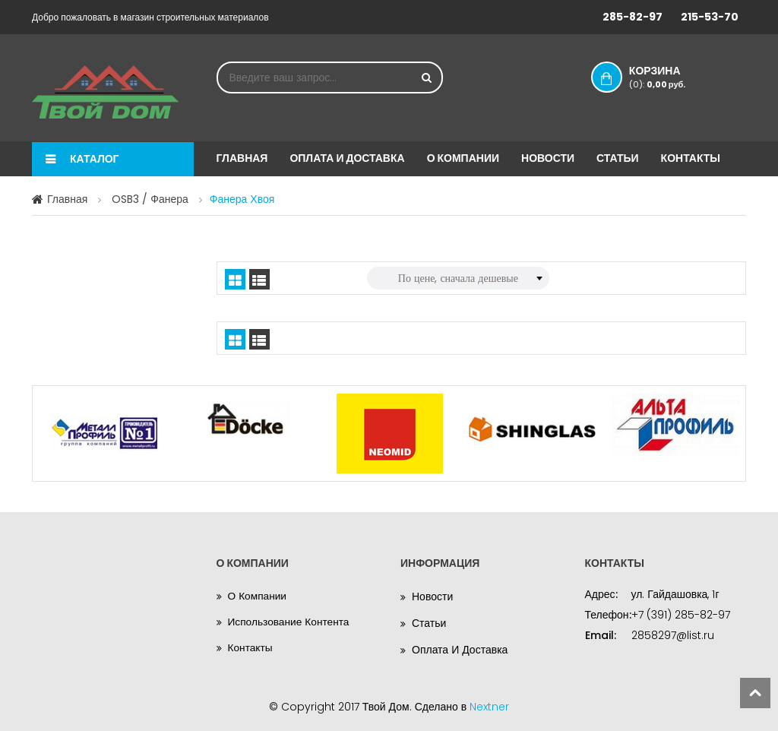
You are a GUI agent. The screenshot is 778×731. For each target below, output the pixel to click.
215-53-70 (709, 16)
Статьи (617, 158)
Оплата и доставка (346, 158)
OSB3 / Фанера (150, 199)
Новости (547, 158)
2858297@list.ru (672, 635)
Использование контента (290, 623)
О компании (463, 158)
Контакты (690, 158)
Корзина (668, 76)
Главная (242, 158)
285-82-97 (632, 16)
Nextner (489, 706)
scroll (755, 693)
